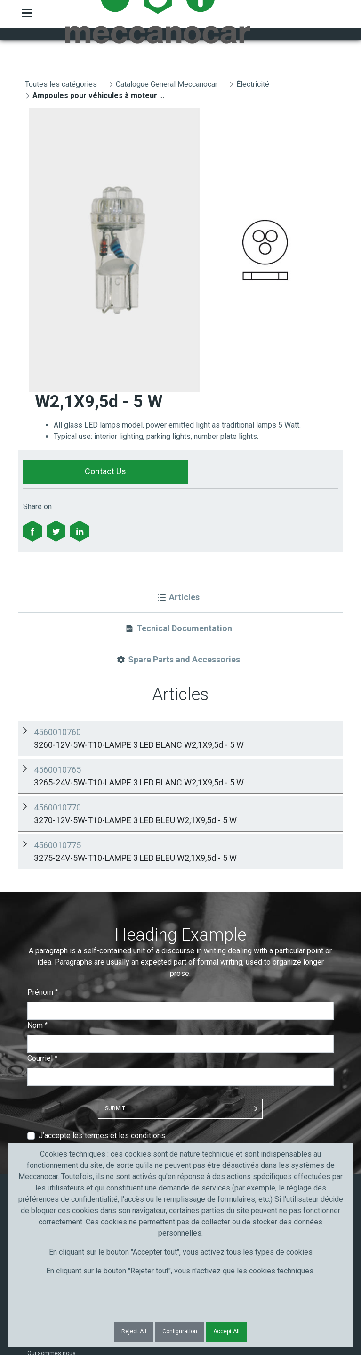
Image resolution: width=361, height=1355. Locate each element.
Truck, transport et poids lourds (67, 1089)
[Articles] (180, 597)
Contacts (39, 1032)
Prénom (42, 798)
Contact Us (105, 471)
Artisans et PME (48, 1102)
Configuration (179, 1331)
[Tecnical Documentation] (180, 628)
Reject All (133, 1331)
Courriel (42, 864)
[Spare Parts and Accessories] (180, 659)
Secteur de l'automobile (58, 1077)
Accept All (226, 1331)
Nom (37, 831)
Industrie (38, 1114)
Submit (115, 914)
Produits (38, 1019)
